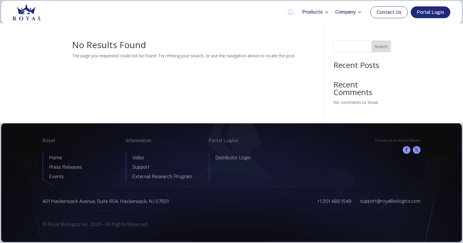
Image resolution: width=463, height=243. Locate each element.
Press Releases (65, 168)
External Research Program (162, 177)
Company (345, 12)
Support (140, 168)
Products (312, 12)
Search (381, 46)
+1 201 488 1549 (334, 202)
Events (56, 177)
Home (55, 159)
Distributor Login (233, 159)
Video (138, 159)
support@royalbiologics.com (390, 202)
